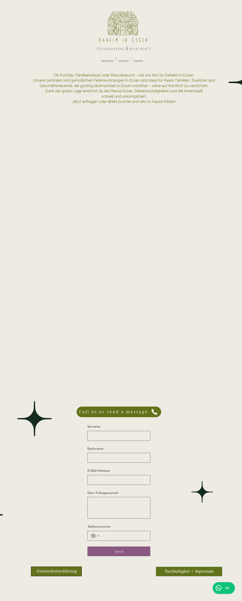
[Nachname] (117, 457)
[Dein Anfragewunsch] (119, 508)
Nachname (95, 448)
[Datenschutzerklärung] (56, 571)
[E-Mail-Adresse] (117, 480)
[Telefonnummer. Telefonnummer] (123, 536)
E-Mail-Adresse (98, 470)
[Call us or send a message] (119, 412)
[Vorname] (117, 436)
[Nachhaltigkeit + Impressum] (189, 571)
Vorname (93, 426)
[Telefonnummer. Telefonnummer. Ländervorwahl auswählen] (95, 536)
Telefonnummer (99, 526)
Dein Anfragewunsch (102, 493)
